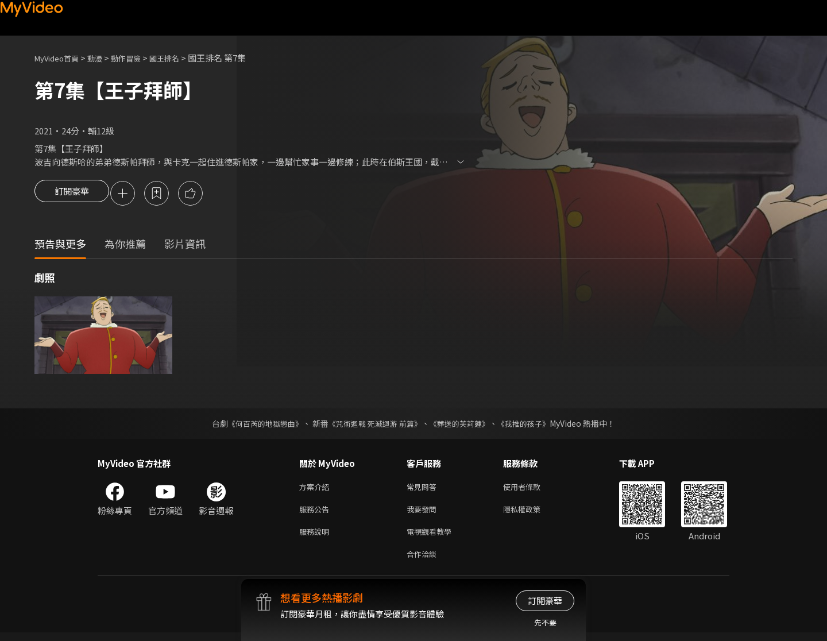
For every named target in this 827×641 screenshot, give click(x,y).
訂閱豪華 (71, 194)
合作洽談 (424, 561)
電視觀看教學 (432, 537)
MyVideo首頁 (60, 58)
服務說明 (316, 537)
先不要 (545, 622)
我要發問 (424, 513)
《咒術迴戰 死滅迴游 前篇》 (374, 425)
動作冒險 (138, 58)
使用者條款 (531, 489)
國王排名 (181, 58)
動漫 (104, 58)
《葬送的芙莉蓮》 (464, 425)
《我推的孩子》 (532, 425)
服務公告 (316, 513)
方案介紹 (316, 489)
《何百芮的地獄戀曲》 (258, 425)
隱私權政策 (531, 513)
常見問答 (424, 489)
